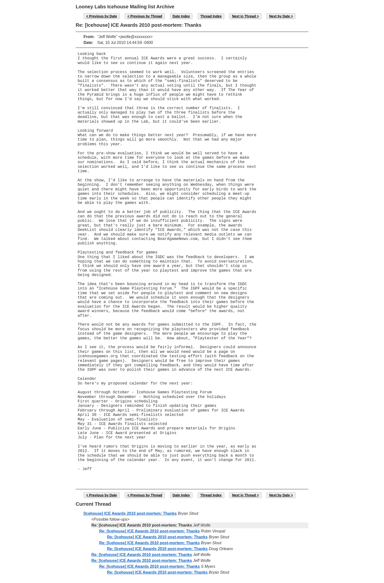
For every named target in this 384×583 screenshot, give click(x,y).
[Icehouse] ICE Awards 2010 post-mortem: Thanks (130, 513)
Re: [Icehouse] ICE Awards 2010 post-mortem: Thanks (149, 531)
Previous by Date (103, 16)
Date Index (181, 16)
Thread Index (211, 16)
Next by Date (279, 16)
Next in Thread (244, 16)
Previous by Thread (146, 16)
